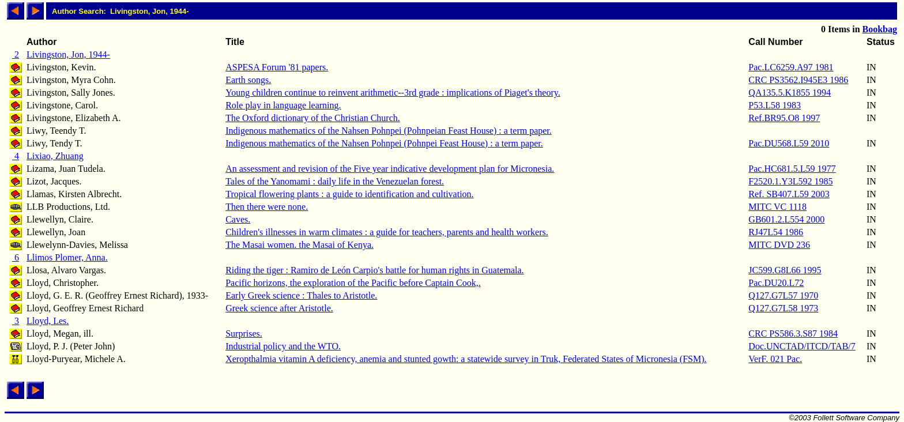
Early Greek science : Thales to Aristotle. (301, 295)
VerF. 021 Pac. (775, 359)
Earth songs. (248, 80)
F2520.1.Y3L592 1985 (790, 181)
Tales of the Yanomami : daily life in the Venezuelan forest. (334, 181)
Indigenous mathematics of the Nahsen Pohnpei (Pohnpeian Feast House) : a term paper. (388, 130)
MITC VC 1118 (777, 207)
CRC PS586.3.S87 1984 (793, 333)
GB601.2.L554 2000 (786, 219)
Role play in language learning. (283, 105)
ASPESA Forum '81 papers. (276, 67)
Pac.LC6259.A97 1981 (790, 67)
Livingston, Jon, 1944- (68, 54)
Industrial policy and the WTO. (283, 346)
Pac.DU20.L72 (776, 283)
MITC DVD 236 (779, 245)
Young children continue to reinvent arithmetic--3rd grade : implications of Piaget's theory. (392, 92)
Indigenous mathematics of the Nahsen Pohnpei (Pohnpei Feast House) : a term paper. (384, 143)
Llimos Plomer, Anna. (67, 257)
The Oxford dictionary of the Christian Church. (312, 118)
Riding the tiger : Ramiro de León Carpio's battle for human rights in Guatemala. (374, 270)
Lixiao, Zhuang (55, 156)
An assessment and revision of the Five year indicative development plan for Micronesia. (389, 169)
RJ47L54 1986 (775, 232)
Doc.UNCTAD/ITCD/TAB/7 (801, 346)
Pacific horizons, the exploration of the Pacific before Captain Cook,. (353, 283)
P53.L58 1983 (774, 105)
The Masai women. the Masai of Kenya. (299, 245)
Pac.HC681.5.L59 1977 (791, 169)
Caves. (237, 219)
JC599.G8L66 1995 (784, 270)
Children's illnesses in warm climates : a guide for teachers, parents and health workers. (386, 232)
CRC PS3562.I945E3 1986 (798, 80)
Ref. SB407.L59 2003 (788, 194)
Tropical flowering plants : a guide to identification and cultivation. (349, 194)
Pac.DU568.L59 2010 (788, 143)
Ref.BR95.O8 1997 (784, 118)
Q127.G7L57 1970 (783, 295)
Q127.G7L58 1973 (783, 308)
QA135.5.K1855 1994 (789, 92)
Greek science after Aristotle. (279, 308)
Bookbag (879, 29)
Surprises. (243, 333)
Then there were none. (266, 207)
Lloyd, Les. (48, 321)
